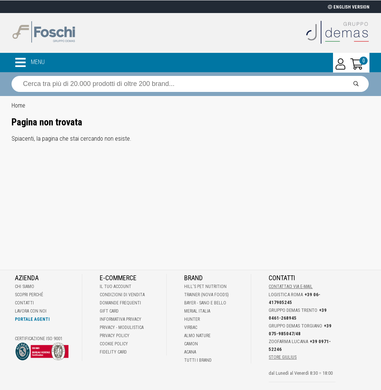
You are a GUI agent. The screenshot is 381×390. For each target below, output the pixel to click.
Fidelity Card (113, 352)
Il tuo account (115, 286)
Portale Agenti (32, 319)
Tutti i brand (198, 360)
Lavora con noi (31, 311)
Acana (190, 352)
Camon (191, 343)
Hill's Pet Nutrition (205, 286)
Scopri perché (29, 294)
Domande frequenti (120, 303)
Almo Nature (197, 335)
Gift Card (109, 311)
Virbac (190, 327)
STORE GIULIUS (283, 357)
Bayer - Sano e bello (205, 303)
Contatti (24, 303)
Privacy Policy (114, 335)
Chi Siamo (24, 286)
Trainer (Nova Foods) (206, 294)
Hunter (192, 319)
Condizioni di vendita (122, 294)
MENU (30, 62)
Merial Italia (197, 311)
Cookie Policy (114, 343)
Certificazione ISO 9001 (39, 338)
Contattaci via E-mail (291, 286)
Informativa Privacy (120, 319)
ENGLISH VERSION (348, 7)
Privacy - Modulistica (122, 327)
